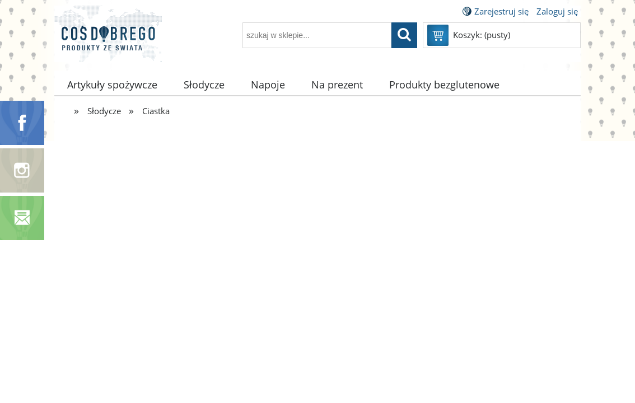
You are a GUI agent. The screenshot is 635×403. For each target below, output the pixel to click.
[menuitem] (112, 85)
